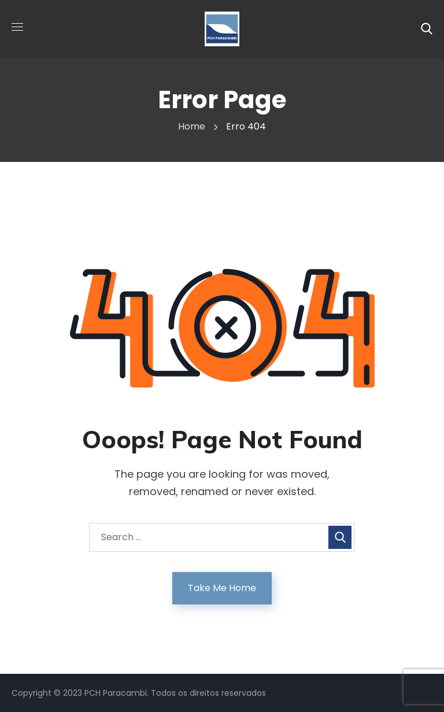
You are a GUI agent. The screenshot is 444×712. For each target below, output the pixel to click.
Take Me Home (222, 588)
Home (191, 126)
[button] (426, 29)
